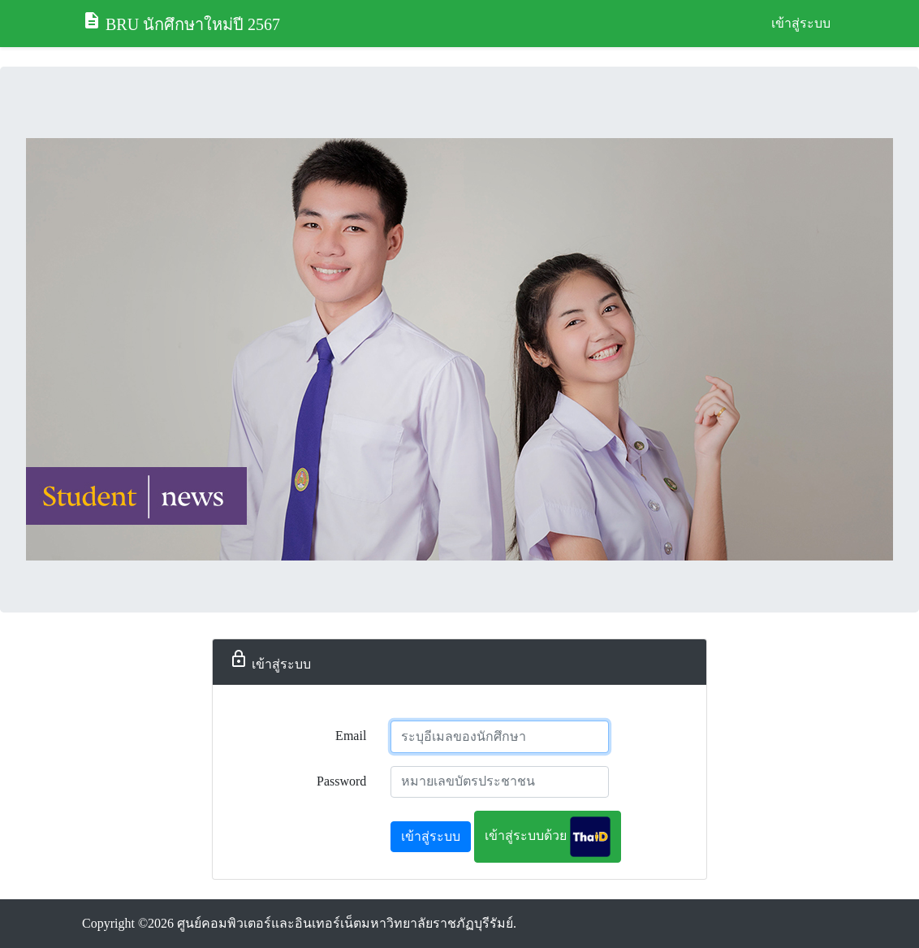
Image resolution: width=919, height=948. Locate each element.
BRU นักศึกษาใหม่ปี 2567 (181, 22)
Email (350, 735)
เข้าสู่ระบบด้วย (548, 836)
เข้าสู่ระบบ (801, 23)
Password (341, 781)
